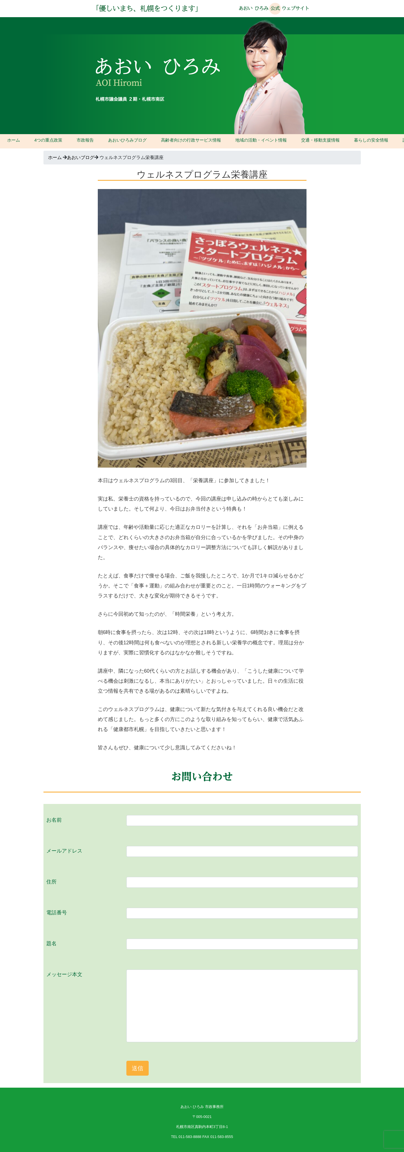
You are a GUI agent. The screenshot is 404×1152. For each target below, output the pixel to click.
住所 (51, 882)
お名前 (54, 820)
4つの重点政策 (48, 140)
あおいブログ (80, 157)
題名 (51, 943)
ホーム (13, 140)
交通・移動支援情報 (320, 140)
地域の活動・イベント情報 (261, 140)
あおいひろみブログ (127, 140)
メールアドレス (64, 851)
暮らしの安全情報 (371, 140)
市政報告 (85, 140)
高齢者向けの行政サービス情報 (191, 140)
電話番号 (56, 912)
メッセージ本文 (64, 974)
